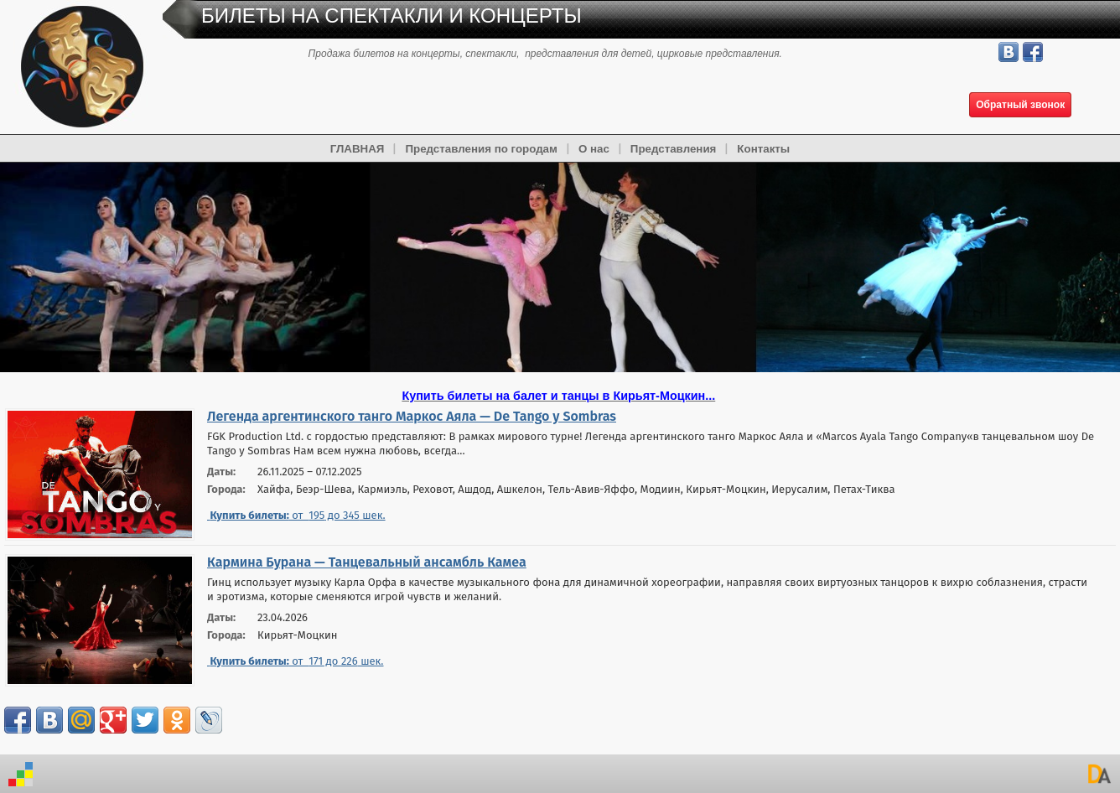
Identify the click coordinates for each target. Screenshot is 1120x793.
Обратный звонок (1020, 105)
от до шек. (296, 515)
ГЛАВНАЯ (357, 149)
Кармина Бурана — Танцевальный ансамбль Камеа (366, 562)
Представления (673, 149)
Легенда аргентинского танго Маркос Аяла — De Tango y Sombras (411, 416)
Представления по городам (481, 149)
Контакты (763, 149)
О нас (593, 149)
